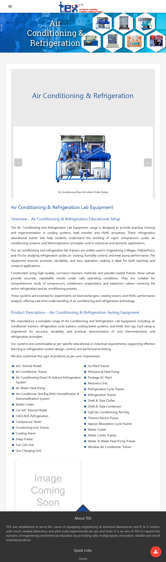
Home (83, 559)
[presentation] (18, 162)
